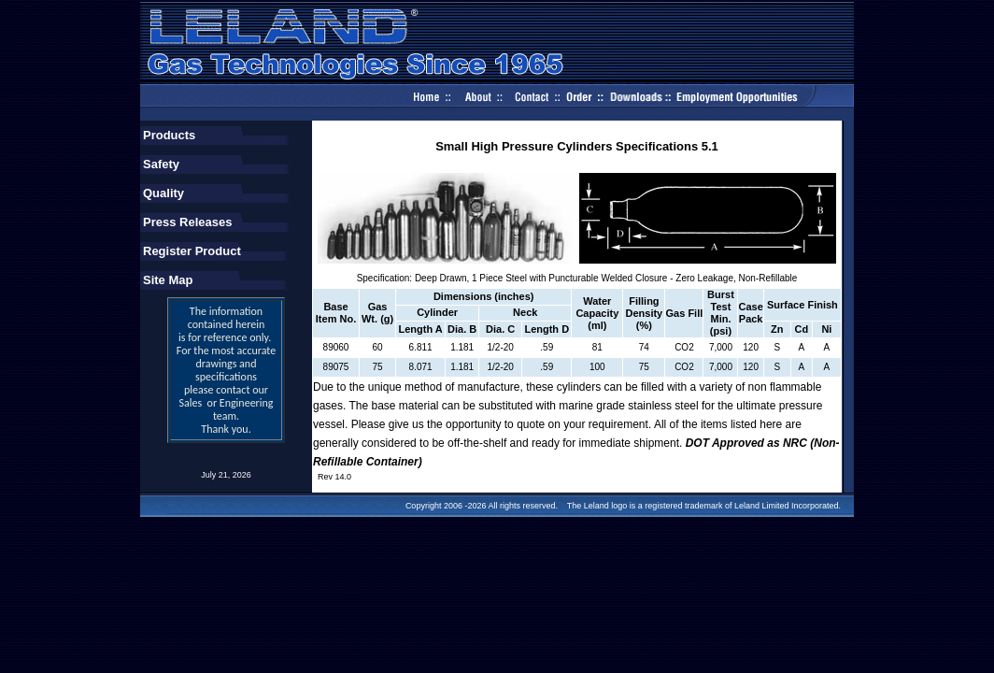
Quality (163, 193)
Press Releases (187, 222)
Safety (161, 164)
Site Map (167, 280)
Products (169, 135)
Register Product (192, 251)
